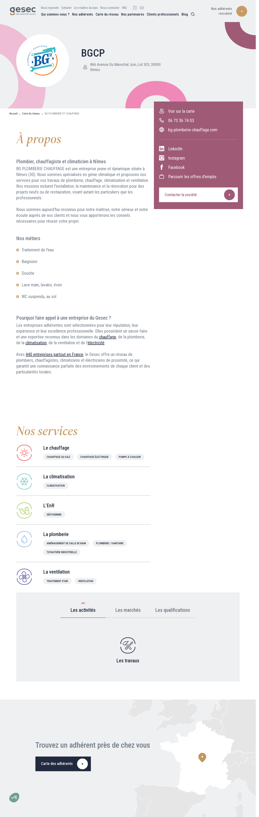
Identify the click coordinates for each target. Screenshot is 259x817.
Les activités (83, 607)
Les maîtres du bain (86, 8)
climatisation (36, 342)
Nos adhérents (82, 14)
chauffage (107, 336)
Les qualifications (172, 608)
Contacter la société (181, 194)
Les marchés (128, 608)
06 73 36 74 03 (176, 120)
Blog (185, 14)
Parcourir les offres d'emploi (187, 176)
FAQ (124, 8)
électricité (96, 342)
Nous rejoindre (50, 8)
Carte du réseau (107, 14)
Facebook (172, 167)
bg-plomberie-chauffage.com (188, 129)
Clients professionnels (163, 14)
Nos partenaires (132, 14)
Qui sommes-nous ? (55, 14)
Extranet (66, 8)
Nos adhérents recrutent (221, 11)
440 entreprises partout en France (54, 354)
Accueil (13, 113)
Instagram (172, 158)
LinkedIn (170, 148)
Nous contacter (109, 8)
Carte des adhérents (57, 763)
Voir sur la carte (177, 111)
